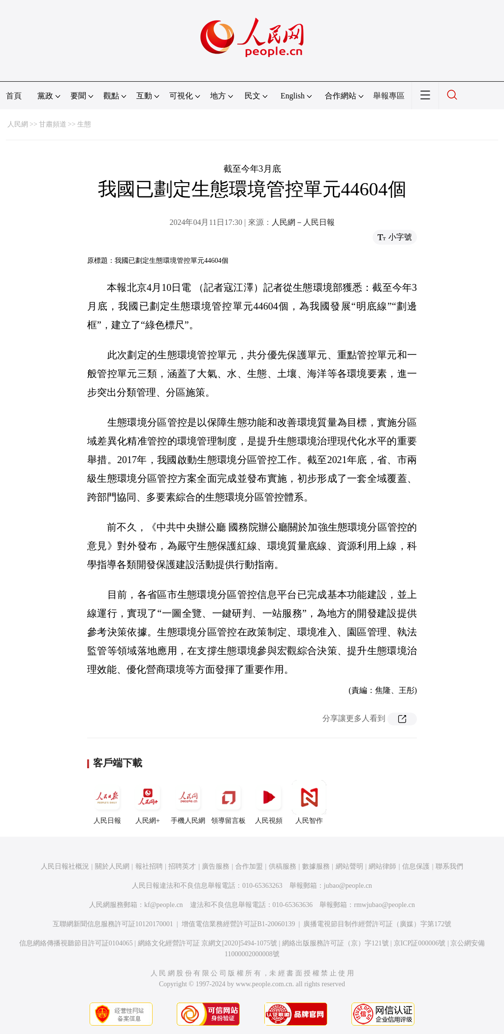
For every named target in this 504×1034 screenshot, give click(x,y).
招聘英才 (182, 866)
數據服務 (316, 866)
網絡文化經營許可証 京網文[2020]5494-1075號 (208, 943)
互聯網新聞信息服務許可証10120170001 (113, 924)
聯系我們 (449, 866)
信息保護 (416, 866)
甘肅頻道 (52, 124)
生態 (84, 124)
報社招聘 (149, 866)
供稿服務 (282, 866)
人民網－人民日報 (303, 222)
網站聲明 (349, 866)
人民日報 (107, 802)
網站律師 (382, 866)
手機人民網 (188, 802)
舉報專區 (389, 96)
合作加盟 (249, 866)
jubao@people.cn (348, 885)
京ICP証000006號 (420, 943)
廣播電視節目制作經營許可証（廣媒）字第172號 (377, 924)
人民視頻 (269, 802)
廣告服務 (215, 866)
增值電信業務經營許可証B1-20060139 (238, 924)
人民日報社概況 (65, 866)
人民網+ (147, 802)
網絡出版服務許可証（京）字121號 (335, 943)
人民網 (17, 124)
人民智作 (309, 802)
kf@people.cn (163, 905)
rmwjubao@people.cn (384, 905)
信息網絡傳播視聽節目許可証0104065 (76, 943)
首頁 (14, 96)
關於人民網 (112, 866)
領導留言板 (228, 802)
